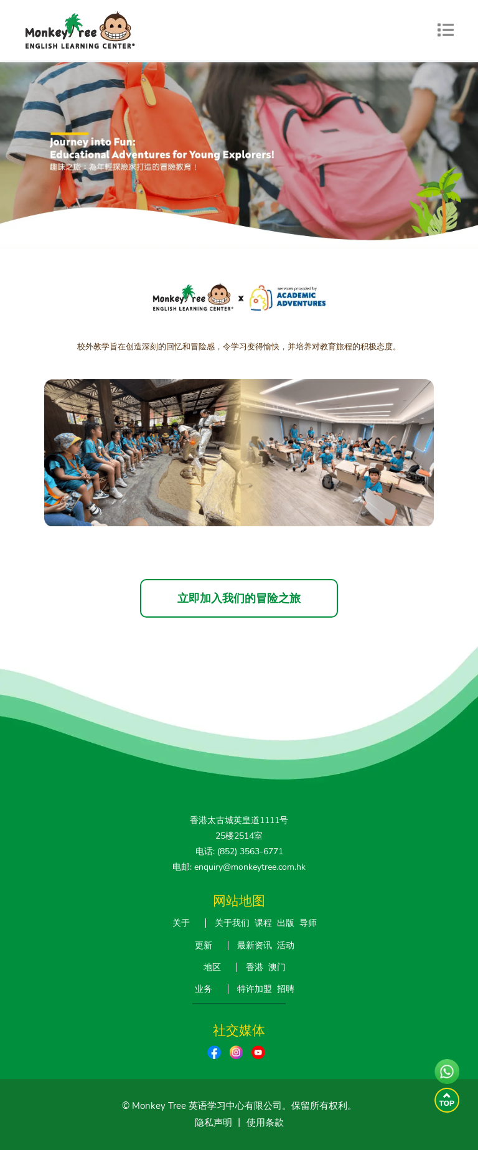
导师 (308, 923)
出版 (285, 923)
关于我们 (232, 923)
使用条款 (265, 1122)
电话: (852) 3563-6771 (239, 851)
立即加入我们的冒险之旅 (239, 598)
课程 (263, 923)
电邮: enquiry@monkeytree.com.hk (239, 867)
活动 (285, 945)
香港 (254, 967)
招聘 (285, 989)
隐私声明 (213, 1122)
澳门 (277, 967)
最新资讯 (254, 945)
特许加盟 (254, 989)
